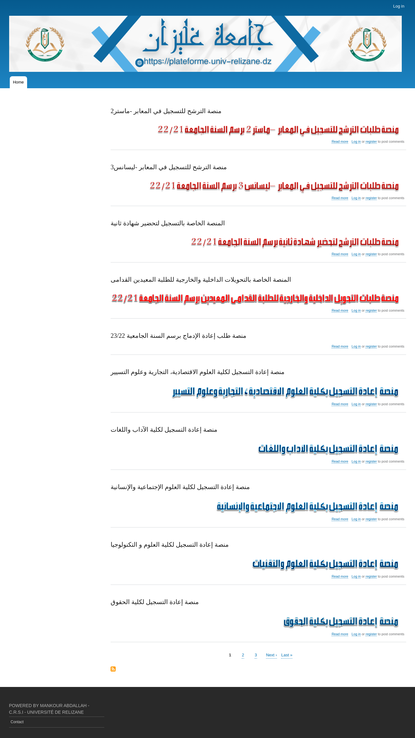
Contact (17, 722)
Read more (339, 142)
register (371, 141)
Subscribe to (113, 669)
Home (18, 82)
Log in (398, 6)
